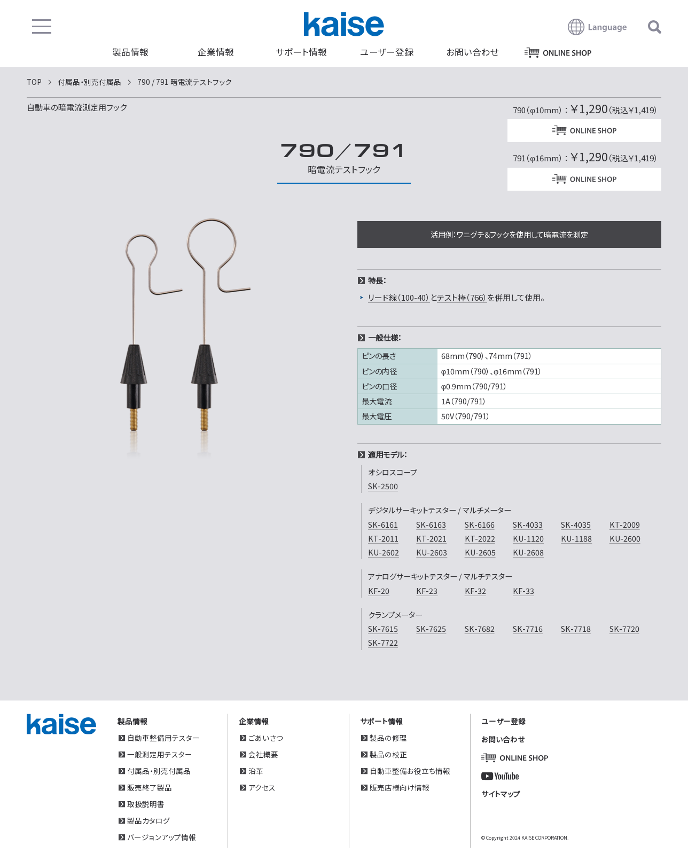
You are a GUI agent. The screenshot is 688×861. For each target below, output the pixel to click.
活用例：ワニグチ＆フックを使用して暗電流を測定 (509, 234)
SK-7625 (431, 628)
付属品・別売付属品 (159, 770)
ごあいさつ (265, 737)
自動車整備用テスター (163, 737)
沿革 (255, 770)
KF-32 (475, 590)
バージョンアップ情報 (161, 836)
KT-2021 (431, 538)
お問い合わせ (472, 51)
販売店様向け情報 (399, 786)
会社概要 (263, 753)
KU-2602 (383, 552)
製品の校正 (388, 753)
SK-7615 (383, 628)
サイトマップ (500, 793)
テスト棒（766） (462, 297)
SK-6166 (480, 524)
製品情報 (130, 51)
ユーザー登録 (386, 51)
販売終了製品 (149, 786)
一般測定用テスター (159, 753)
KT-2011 (383, 538)
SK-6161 (383, 524)
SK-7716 (528, 628)
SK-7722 (383, 642)
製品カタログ (148, 820)
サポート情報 (301, 51)
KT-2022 (480, 538)
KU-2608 (528, 552)
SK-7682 (480, 628)
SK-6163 (431, 524)
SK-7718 (576, 628)
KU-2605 (480, 552)
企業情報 (216, 51)
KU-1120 (528, 538)
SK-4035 (576, 524)
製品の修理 (388, 737)
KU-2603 (431, 552)
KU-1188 (576, 538)
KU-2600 (624, 538)
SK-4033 (528, 524)
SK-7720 (624, 628)
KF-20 (378, 590)
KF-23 (426, 590)
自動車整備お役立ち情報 (410, 770)
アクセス (262, 786)
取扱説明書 (146, 803)
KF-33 (523, 590)
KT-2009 (624, 524)
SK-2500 (383, 485)
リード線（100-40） (399, 297)
